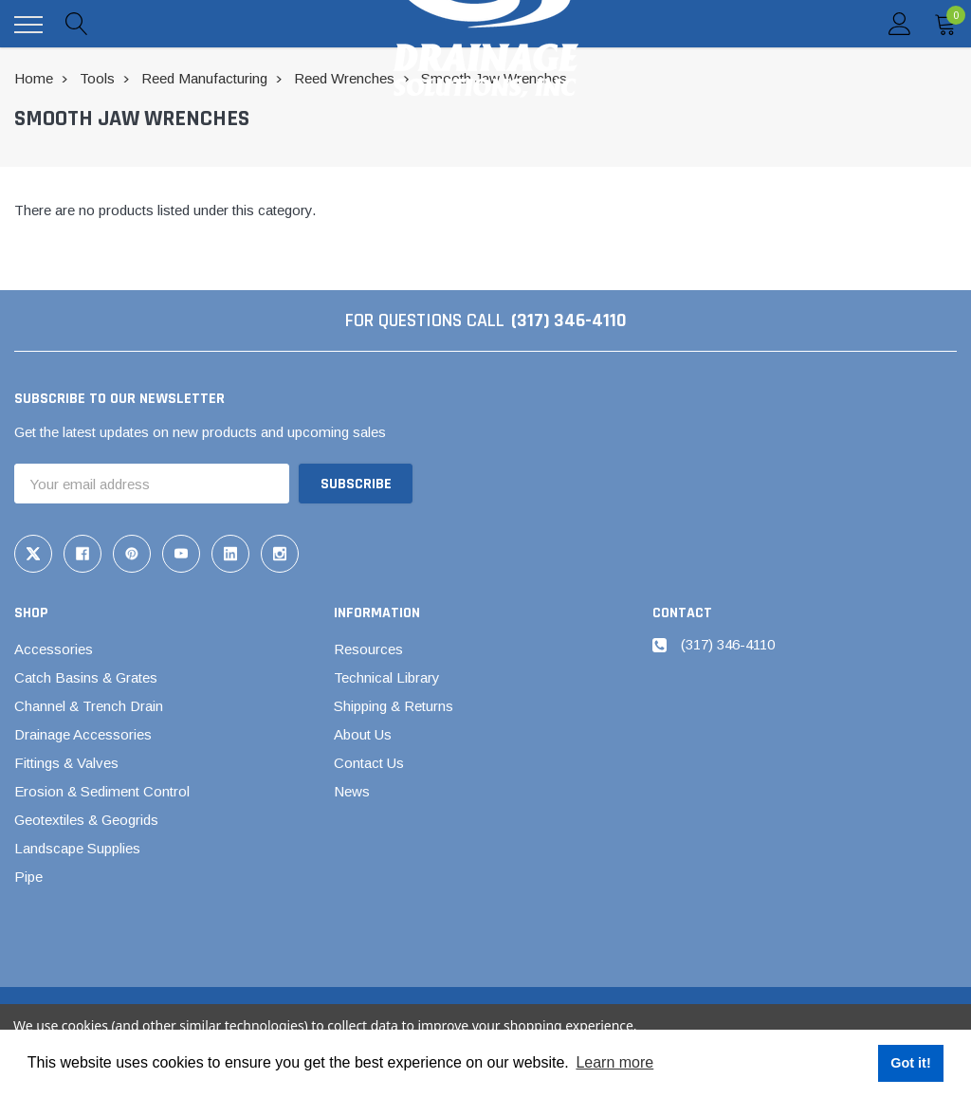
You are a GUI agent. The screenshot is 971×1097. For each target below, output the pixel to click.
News (352, 791)
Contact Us (369, 763)
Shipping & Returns (393, 706)
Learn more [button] (614, 1062)
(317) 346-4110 (569, 320)
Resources (368, 649)
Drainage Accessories (83, 734)
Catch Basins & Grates (85, 677)
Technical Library (387, 677)
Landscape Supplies (77, 848)
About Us (363, 734)
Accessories (53, 649)
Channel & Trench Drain (88, 706)
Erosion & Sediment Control (102, 791)
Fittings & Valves (66, 763)
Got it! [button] (910, 1062)
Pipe (28, 876)
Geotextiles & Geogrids (86, 820)
